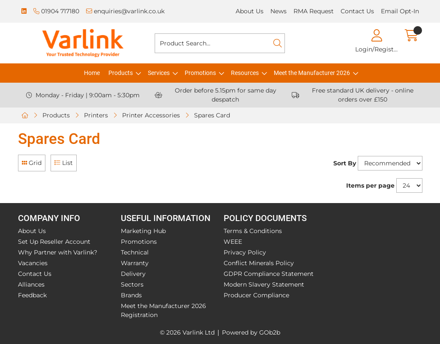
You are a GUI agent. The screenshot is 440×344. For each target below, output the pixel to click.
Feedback (32, 295)
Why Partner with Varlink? (57, 252)
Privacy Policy (245, 252)
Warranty (135, 263)
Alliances (31, 284)
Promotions (200, 72)
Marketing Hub (143, 231)
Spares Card (212, 115)
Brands (131, 295)
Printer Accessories (151, 115)
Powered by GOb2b (251, 332)
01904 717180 (56, 11)
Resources (245, 72)
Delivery (133, 274)
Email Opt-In (400, 11)
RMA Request (313, 11)
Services (159, 72)
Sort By (344, 163)
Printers (96, 115)
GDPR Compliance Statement (269, 274)
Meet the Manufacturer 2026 (312, 72)
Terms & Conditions (253, 231)
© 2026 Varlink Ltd (187, 332)
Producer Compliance (256, 295)
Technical (135, 252)
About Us (249, 11)
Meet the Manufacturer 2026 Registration (163, 310)
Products (120, 72)
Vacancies (33, 263)
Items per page (370, 185)
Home (92, 72)
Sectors (132, 284)
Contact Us (357, 11)
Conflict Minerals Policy (259, 263)
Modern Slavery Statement (264, 284)
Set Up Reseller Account (54, 241)
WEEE (233, 241)
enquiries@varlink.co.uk (125, 11)
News (278, 11)
